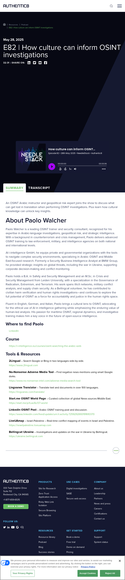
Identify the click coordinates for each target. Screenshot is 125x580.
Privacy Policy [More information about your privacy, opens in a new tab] (88, 567)
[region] (62, 568)
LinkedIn (14, 331)
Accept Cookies (88, 573)
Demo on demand (75, 547)
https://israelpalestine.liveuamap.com (30, 425)
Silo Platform (45, 515)
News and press (102, 503)
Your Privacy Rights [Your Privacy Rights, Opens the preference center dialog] (23, 573)
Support (98, 537)
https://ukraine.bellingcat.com (26, 436)
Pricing (69, 552)
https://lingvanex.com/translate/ (27, 392)
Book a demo (73, 537)
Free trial (70, 542)
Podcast (24, 24)
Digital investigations (76, 488)
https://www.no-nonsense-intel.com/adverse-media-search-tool (45, 381)
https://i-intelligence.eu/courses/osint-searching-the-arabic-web (45, 346)
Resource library (47, 537)
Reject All (110, 573)
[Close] (119, 560)
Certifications (100, 513)
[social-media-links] (4, 527)
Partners (98, 498)
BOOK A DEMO (16, 506)
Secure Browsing (47, 510)
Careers (98, 508)
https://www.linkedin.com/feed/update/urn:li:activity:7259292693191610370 (52, 414)
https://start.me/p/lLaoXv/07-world (28, 403)
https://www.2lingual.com (23, 365)
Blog (41, 547)
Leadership (99, 493)
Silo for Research (47, 488)
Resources (13, 24)
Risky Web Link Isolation (46, 503)
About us (98, 488)
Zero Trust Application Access (48, 495)
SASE (69, 493)
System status (101, 542)
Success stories (47, 552)
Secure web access (76, 498)
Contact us (99, 518)
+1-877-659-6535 (11, 499)
